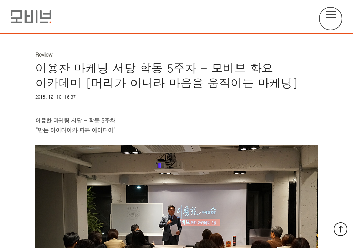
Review (43, 54)
